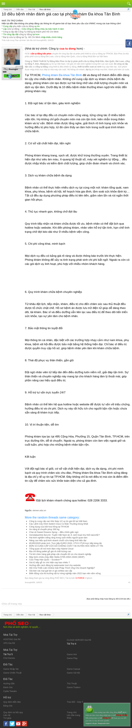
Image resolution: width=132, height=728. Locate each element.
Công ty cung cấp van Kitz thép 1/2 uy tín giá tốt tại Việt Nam (58, 521)
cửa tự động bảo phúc (41, 54)
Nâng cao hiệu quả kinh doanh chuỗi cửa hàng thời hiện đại (57, 540)
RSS (69, 718)
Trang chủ (72, 712)
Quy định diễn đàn (12, 702)
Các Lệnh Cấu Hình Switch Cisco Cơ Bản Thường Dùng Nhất (58, 524)
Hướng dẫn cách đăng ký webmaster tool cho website (55, 565)
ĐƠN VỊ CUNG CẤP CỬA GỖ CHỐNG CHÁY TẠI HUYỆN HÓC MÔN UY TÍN (66, 546)
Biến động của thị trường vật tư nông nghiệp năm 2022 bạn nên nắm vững (65, 573)
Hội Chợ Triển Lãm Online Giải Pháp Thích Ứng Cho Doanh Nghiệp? (62, 568)
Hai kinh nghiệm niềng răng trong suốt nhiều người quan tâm (58, 537)
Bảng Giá (7, 705)
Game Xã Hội (73, 673)
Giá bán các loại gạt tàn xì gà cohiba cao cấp (50, 570)
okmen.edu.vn (39, 510)
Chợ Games (9, 658)
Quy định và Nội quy (13, 712)
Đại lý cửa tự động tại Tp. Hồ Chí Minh (21, 37)
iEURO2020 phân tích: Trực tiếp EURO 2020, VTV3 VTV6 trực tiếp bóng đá (65, 543)
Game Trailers (73, 687)
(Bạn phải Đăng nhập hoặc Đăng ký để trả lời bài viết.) (108, 599)
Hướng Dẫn (9, 683)
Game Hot (72, 654)
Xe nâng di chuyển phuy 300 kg (44, 529)
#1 (129, 582)
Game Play (72, 658)
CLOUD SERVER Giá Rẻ (79, 640)
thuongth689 (41, 40)
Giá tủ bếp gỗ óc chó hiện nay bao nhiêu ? (49, 562)
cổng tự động (25, 34)
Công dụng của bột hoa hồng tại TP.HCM (49, 526)
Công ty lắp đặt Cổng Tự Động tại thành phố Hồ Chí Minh (31, 31)
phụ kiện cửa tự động (23, 26)
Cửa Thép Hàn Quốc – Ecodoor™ (45, 559)
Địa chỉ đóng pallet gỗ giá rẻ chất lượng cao (50, 551)
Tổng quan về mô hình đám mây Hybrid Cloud (51, 548)
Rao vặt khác (20, 40)
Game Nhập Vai (10, 669)
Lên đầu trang (73, 715)
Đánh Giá (7, 687)
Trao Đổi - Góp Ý (75, 702)
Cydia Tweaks (10, 691)
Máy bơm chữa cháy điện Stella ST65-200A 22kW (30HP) (56, 557)
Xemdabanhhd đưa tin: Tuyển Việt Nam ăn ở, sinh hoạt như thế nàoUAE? (64, 535)
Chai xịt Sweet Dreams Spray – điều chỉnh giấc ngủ (53, 532)
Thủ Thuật (72, 683)
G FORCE (80, 578)
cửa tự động (13, 29)
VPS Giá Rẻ (9, 643)
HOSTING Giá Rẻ (11, 639)
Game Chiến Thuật (12, 673)
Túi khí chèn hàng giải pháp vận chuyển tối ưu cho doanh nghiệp (60, 554)
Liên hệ (6, 715)
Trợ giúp (7, 718)
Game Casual (73, 669)
